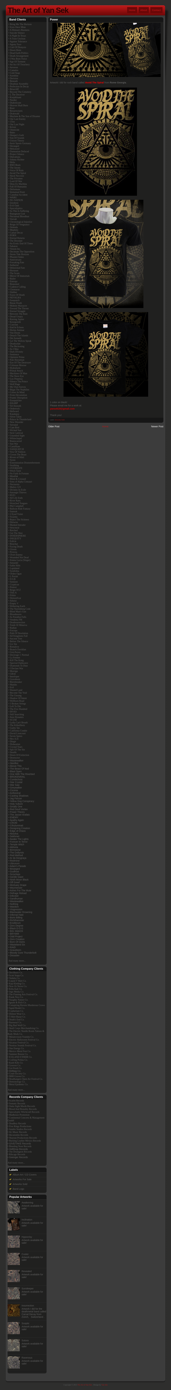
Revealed (27, 1271)
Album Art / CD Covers (25, 1174)
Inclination (27, 1219)
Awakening (27, 1202)
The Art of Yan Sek (38, 10)
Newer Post (157, 426)
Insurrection (28, 1305)
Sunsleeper (28, 1288)
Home (132, 10)
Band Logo (18, 1189)
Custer (25, 1254)
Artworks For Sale (22, 1179)
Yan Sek (104, 1385)
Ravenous (27, 1357)
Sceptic (25, 1323)
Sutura (25, 1340)
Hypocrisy (27, 1237)
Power (54, 19)
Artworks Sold (60, 420)
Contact (156, 10)
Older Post (53, 426)
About (143, 10)
